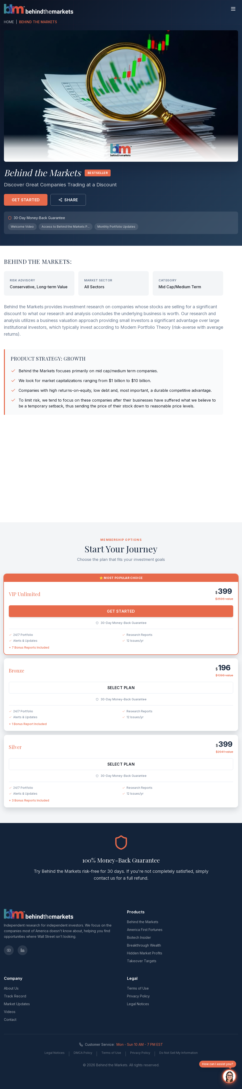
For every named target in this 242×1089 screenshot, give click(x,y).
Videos (9, 1012)
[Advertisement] (121, 480)
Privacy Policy (138, 996)
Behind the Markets (142, 922)
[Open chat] (229, 1076)
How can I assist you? (217, 1065)
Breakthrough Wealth (144, 945)
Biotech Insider (139, 937)
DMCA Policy (83, 1053)
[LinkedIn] (22, 950)
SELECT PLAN (121, 690)
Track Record (15, 996)
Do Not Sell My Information (178, 1053)
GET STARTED (26, 199)
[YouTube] (9, 950)
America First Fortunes (144, 930)
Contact (10, 1019)
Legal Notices (138, 1004)
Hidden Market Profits (144, 953)
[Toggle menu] (233, 9)
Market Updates (17, 1004)
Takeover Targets (141, 961)
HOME (9, 22)
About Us (11, 988)
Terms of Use (138, 988)
